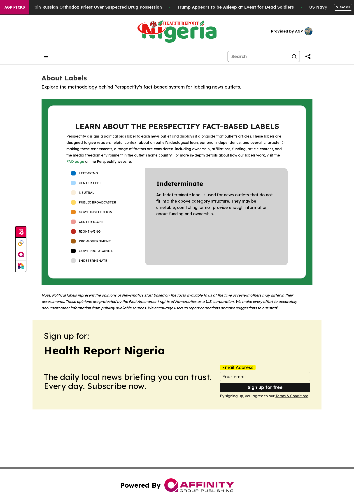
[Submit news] (21, 232)
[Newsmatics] (21, 266)
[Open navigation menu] (46, 56)
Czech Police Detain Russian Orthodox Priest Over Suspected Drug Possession (87, 7)
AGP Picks (15, 7)
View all (343, 7)
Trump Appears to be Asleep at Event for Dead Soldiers (242, 7)
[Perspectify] (21, 243)
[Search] (258, 56)
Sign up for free (265, 387)
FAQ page (75, 161)
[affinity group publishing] (21, 254)
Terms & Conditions (291, 396)
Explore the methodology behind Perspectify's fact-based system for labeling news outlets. (141, 87)
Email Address (237, 367)
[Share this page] (307, 56)
